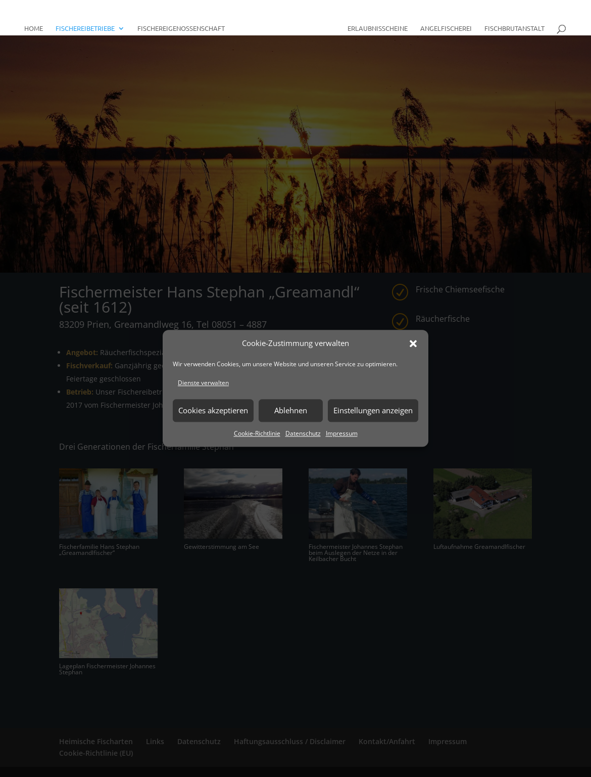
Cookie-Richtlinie (257, 433)
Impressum (342, 433)
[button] (413, 343)
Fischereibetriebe (88, 24)
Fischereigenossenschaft (184, 24)
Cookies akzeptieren (213, 410)
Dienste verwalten (203, 382)
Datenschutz (303, 433)
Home (37, 24)
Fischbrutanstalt (511, 24)
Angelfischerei (442, 24)
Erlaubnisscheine (374, 24)
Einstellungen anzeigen (373, 410)
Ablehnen (290, 410)
